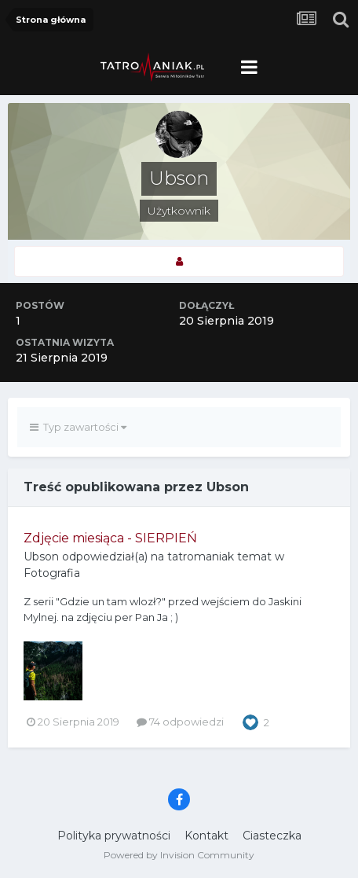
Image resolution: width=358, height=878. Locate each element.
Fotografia (52, 573)
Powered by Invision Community (179, 855)
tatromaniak (200, 556)
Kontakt (206, 835)
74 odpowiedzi (180, 721)
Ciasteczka (272, 835)
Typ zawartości (78, 427)
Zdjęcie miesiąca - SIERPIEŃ (110, 538)
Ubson (41, 556)
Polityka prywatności (113, 835)
